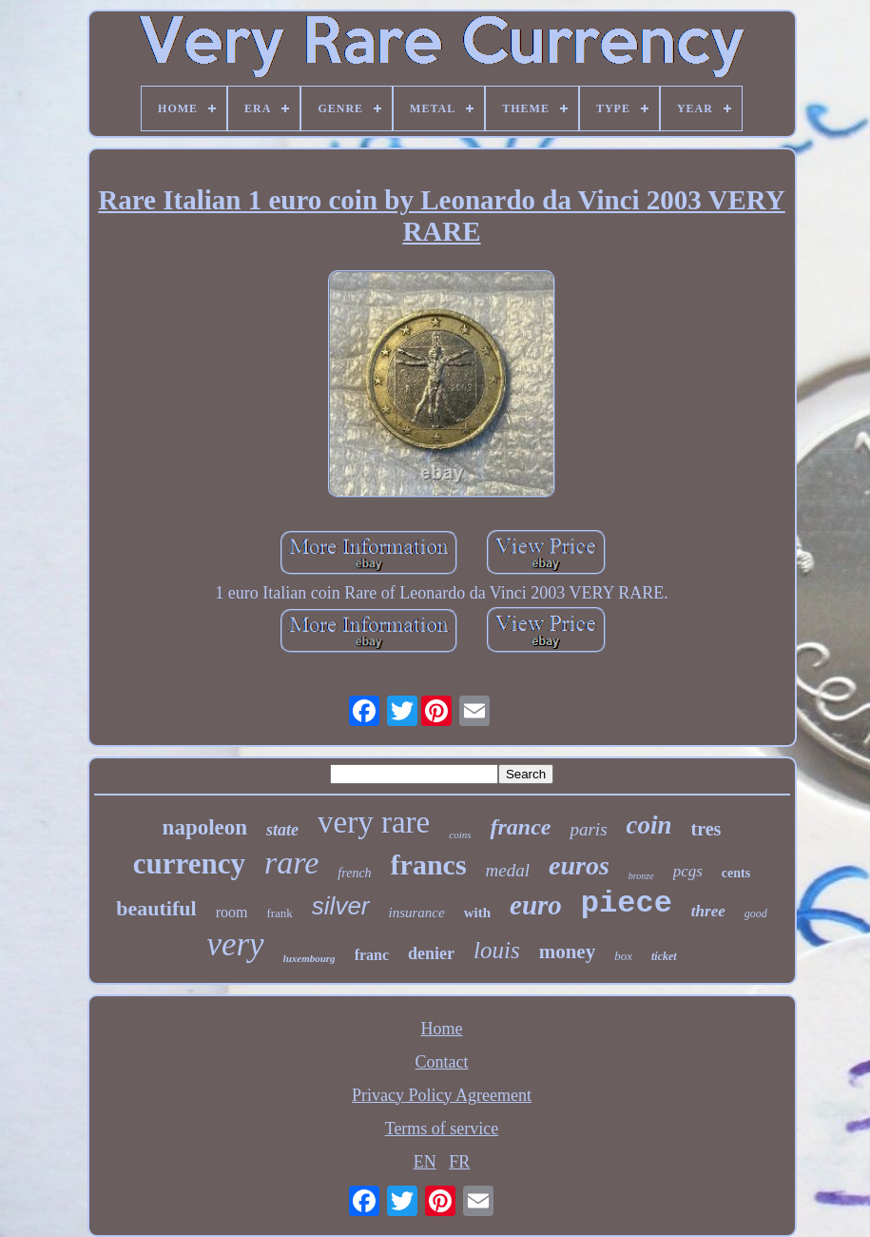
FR (459, 1161)
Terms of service (442, 1128)
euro (536, 905)
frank (279, 913)
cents (736, 873)
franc (372, 955)
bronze (641, 876)
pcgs (688, 871)
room (232, 912)
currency (189, 863)
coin (649, 825)
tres (706, 828)
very (234, 944)
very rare (374, 822)
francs (429, 864)
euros (579, 865)
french (354, 873)
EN (425, 1161)
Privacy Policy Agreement (442, 1095)
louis (497, 950)
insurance (417, 912)
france (520, 827)
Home (442, 1028)
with (477, 912)
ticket (664, 956)
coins (460, 834)
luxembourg (309, 958)
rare (291, 862)
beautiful (156, 908)
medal (508, 870)
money (567, 951)
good (755, 913)
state (282, 829)
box (623, 956)
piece (626, 903)
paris (588, 829)
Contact (442, 1061)
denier (431, 953)
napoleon (205, 827)
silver (341, 906)
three (708, 911)
